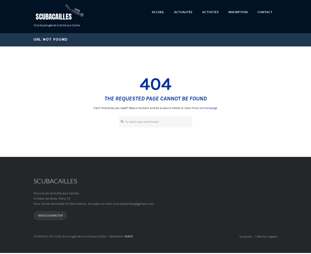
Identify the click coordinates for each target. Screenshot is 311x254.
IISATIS (129, 237)
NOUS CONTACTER (51, 216)
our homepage (208, 108)
